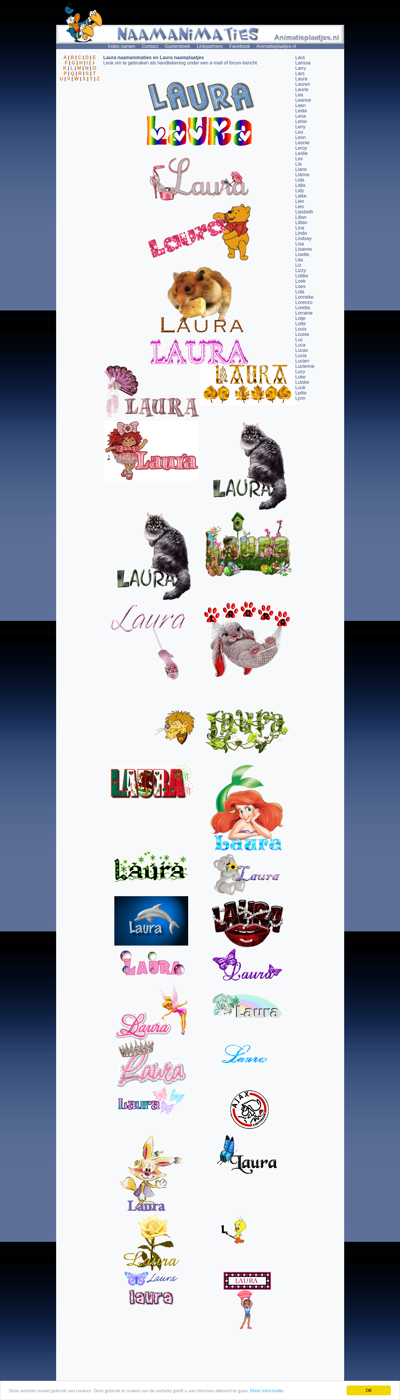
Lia (298, 163)
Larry (300, 68)
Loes (300, 286)
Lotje (300, 318)
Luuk (300, 387)
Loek (300, 281)
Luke (300, 376)
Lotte (300, 323)
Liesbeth (304, 211)
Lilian (300, 217)
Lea (299, 94)
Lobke (301, 275)
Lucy (300, 371)
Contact (150, 46)
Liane (301, 169)
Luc (299, 339)
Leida (301, 110)
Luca (300, 344)
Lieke (301, 195)
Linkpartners (210, 46)
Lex (299, 158)
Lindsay (303, 238)
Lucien (302, 360)
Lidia (300, 185)
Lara (300, 57)
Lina (299, 227)
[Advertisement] (79, 110)
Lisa (299, 243)
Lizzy (300, 270)
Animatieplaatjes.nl (276, 46)
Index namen (121, 46)
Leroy (301, 147)
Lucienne (305, 366)
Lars (300, 73)
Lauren (302, 84)
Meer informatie (266, 1391)
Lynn (300, 398)
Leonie (302, 142)
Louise (302, 334)
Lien (299, 201)
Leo (299, 132)
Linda (301, 233)
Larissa (303, 62)
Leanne (303, 100)
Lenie (301, 121)
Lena (300, 116)
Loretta (302, 307)
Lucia (301, 355)
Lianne (302, 174)
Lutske (302, 382)
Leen (300, 105)
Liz (298, 265)
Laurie (301, 89)
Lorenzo (304, 302)
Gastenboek (177, 46)
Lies (299, 206)
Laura (301, 78)
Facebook (239, 46)
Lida (299, 179)
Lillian (301, 222)
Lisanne (303, 249)
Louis (301, 328)
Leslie (301, 153)
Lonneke (304, 297)
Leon (300, 137)
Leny (300, 126)
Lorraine (304, 312)
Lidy (299, 190)
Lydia (301, 392)
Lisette (302, 254)
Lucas (301, 350)
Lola (299, 291)
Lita (299, 259)
